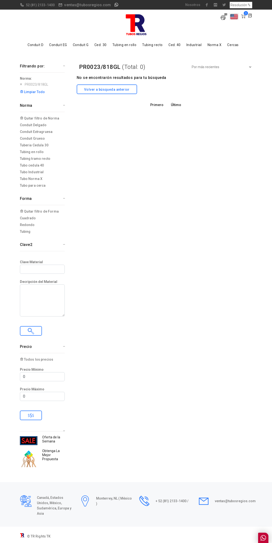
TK (48, 536)
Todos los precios (36, 359)
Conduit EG (58, 45)
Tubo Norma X (31, 179)
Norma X (215, 45)
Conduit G (81, 45)
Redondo (27, 225)
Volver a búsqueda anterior (107, 89)
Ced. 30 (100, 45)
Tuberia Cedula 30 (34, 145)
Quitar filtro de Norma (39, 118)
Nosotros (192, 5)
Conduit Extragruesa (36, 132)
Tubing (25, 231)
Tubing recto (152, 45)
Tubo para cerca (33, 185)
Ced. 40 (174, 45)
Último (176, 105)
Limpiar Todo (32, 92)
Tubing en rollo (124, 45)
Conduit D (35, 45)
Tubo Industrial (32, 172)
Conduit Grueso (32, 138)
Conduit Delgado (33, 125)
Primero (156, 105)
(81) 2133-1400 (42, 5)
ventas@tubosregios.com (87, 5)
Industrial (194, 45)
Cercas (232, 45)
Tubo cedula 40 (32, 165)
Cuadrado (28, 218)
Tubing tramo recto (35, 159)
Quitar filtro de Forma (39, 211)
